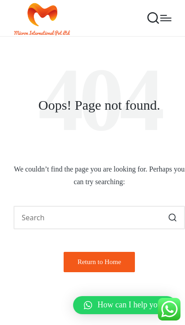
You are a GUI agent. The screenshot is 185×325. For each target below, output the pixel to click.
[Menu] (165, 18)
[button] (172, 217)
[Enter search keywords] (99, 217)
